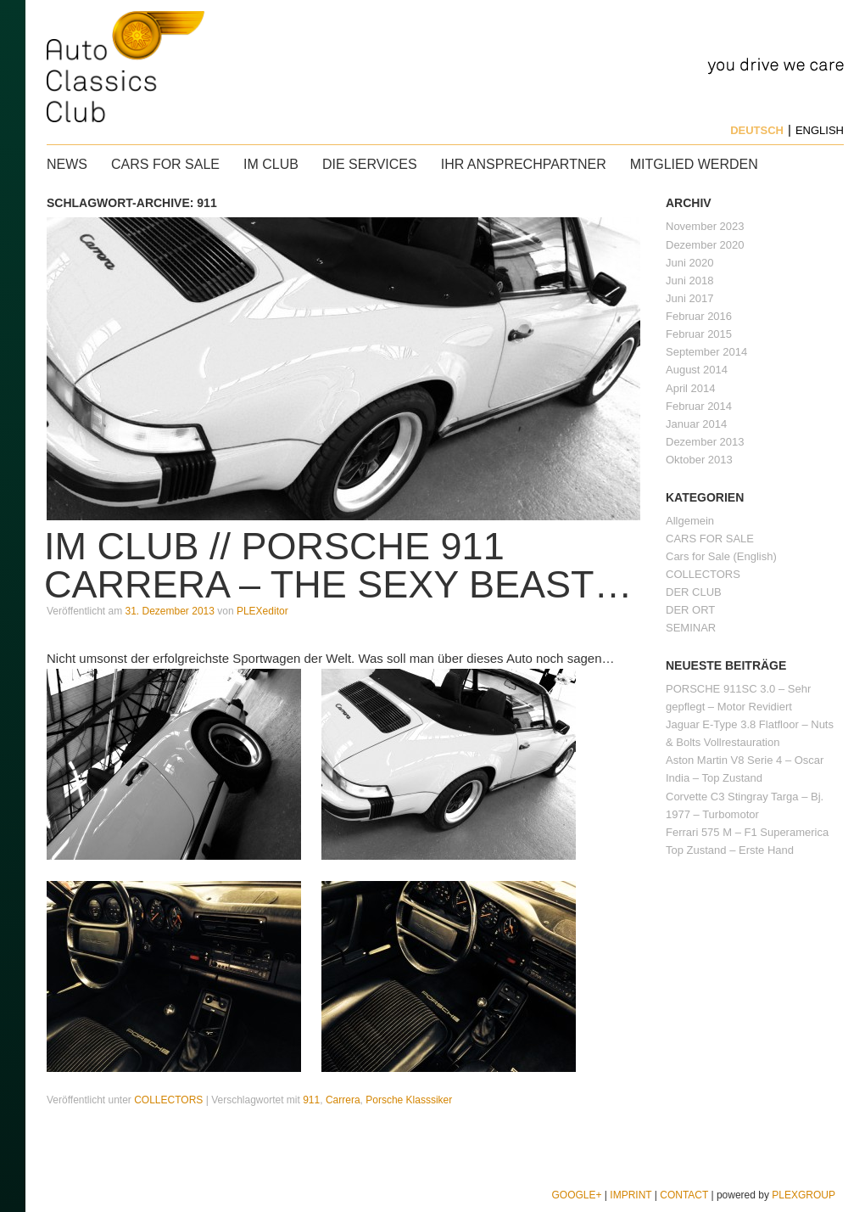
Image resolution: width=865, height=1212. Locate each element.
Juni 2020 (689, 262)
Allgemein (690, 520)
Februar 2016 (699, 316)
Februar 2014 (699, 406)
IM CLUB (271, 164)
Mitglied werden (694, 164)
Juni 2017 (689, 298)
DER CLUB (694, 592)
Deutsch (757, 130)
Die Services (369, 164)
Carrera (343, 1100)
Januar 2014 (696, 424)
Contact (684, 1195)
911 (311, 1100)
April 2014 (691, 388)
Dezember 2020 (705, 244)
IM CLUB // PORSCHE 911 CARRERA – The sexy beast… (338, 565)
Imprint (630, 1195)
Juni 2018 (689, 280)
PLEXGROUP (803, 1195)
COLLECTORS (168, 1100)
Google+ (576, 1195)
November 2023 (705, 226)
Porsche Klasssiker (409, 1100)
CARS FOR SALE (165, 164)
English (819, 130)
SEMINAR (691, 627)
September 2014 (706, 351)
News (67, 164)
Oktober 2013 (699, 459)
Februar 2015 (699, 334)
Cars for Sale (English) (721, 556)
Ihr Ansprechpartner (523, 164)
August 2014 (697, 369)
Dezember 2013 (705, 441)
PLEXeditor (262, 611)
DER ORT (690, 609)
